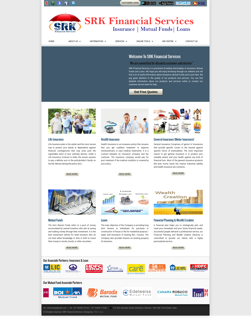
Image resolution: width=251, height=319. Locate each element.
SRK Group (98, 312)
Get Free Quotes (146, 92)
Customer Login (130, 3)
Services (119, 41)
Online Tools (143, 41)
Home (51, 41)
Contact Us (192, 41)
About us (73, 41)
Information (96, 41)
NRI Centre (168, 41)
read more (72, 174)
